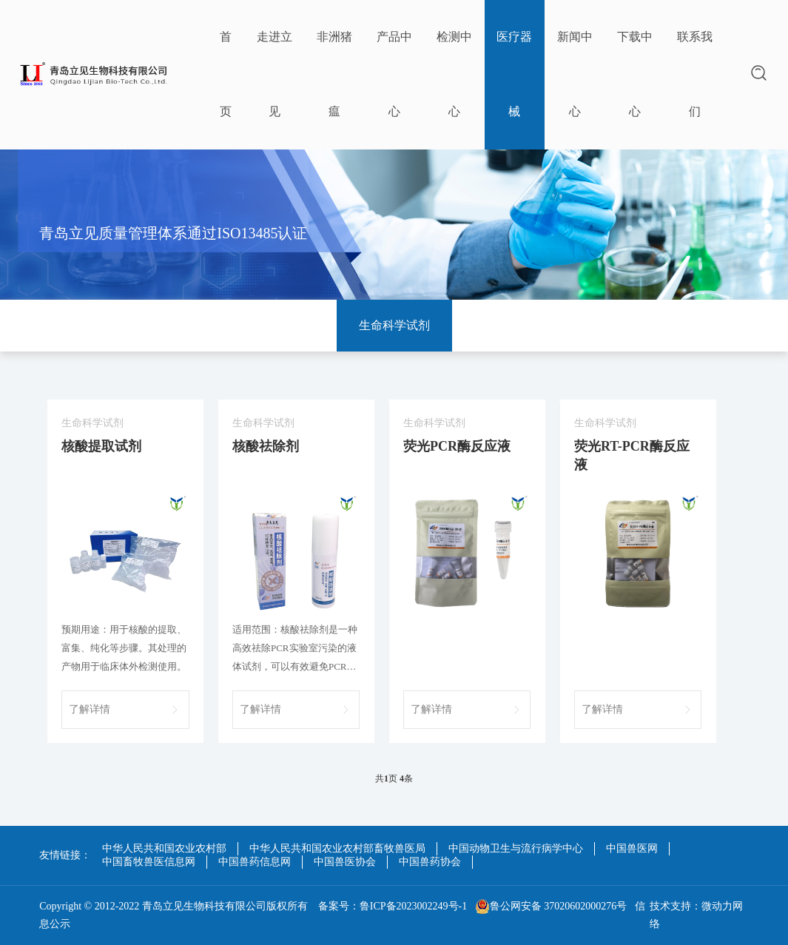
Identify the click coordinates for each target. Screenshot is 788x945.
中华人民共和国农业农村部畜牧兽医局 (337, 848)
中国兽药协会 (430, 861)
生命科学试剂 (394, 325)
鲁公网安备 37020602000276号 (551, 906)
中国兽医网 (632, 848)
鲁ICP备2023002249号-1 (413, 906)
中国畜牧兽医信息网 (148, 861)
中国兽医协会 (345, 861)
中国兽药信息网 (254, 861)
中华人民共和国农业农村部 (164, 848)
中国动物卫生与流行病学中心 (515, 848)
